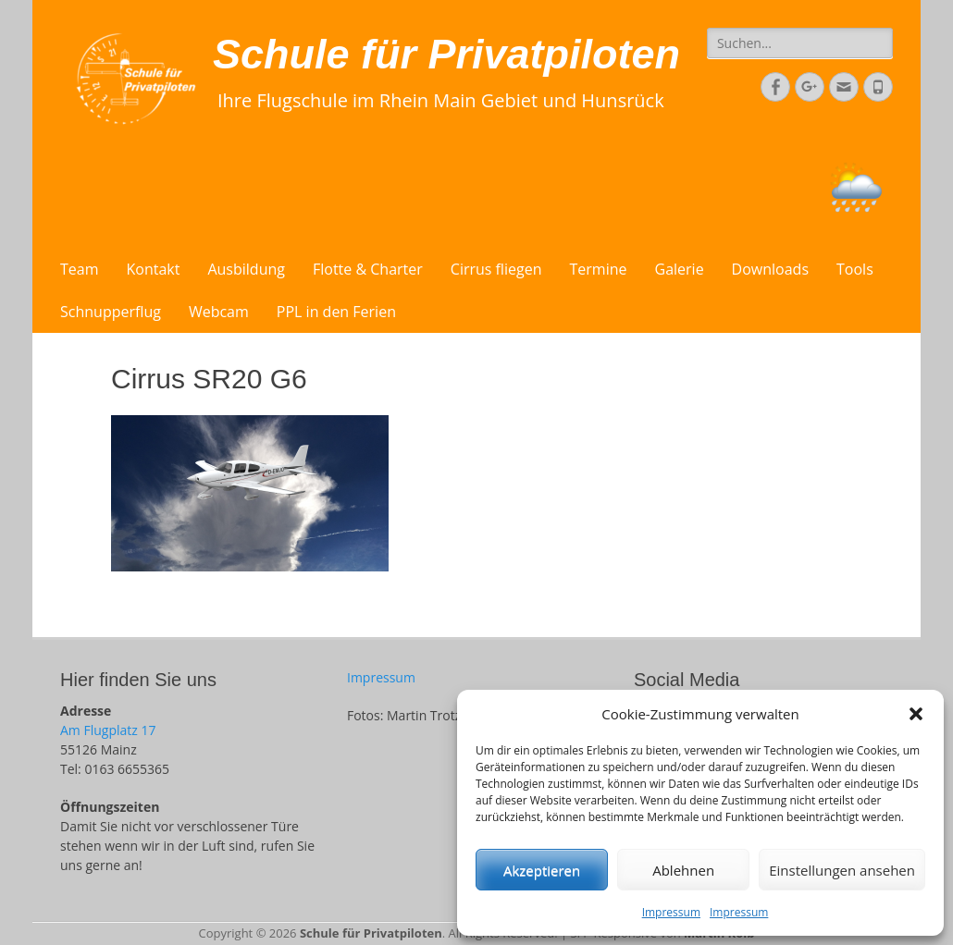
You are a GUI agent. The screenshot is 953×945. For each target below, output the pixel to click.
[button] (916, 714)
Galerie (679, 269)
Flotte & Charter (368, 269)
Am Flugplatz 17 (107, 730)
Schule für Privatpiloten (446, 54)
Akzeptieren (541, 870)
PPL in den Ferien (336, 311)
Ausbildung (246, 269)
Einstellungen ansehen (842, 870)
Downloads (770, 269)
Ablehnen (683, 870)
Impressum (671, 912)
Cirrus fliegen (496, 269)
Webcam (219, 311)
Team (79, 269)
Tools (854, 269)
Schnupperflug (110, 311)
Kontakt (153, 269)
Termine (598, 269)
